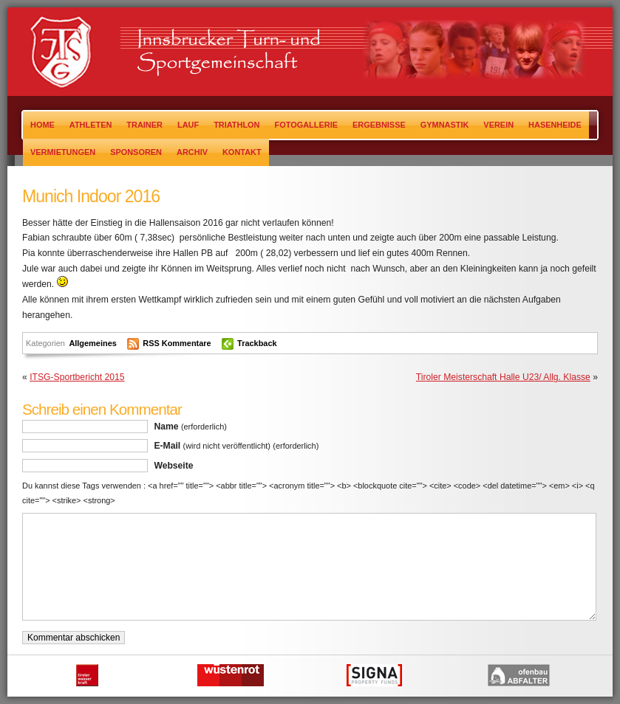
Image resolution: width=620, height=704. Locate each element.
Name (190, 426)
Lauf (188, 124)
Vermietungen (62, 152)
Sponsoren (136, 152)
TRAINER (144, 124)
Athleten (90, 124)
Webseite (173, 465)
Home (42, 124)
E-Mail (236, 446)
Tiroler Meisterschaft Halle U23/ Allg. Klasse (503, 377)
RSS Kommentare (177, 343)
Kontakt (242, 152)
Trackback (257, 343)
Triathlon (236, 124)
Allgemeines (92, 343)
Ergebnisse (379, 124)
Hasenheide (555, 124)
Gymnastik (444, 124)
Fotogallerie (306, 124)
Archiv (192, 152)
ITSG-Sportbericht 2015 (77, 377)
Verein (498, 124)
